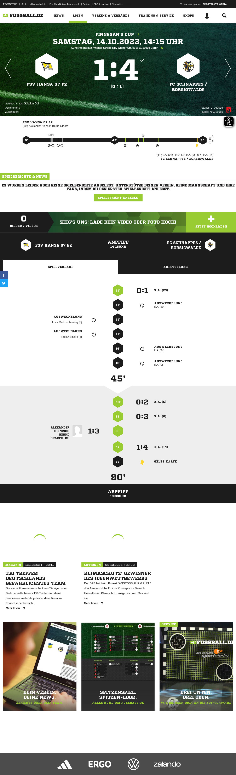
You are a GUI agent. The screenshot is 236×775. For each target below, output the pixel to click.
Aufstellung (175, 266)
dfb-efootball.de (38, 4)
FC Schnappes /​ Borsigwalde (188, 87)
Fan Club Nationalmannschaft (65, 4)
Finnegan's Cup (118, 34)
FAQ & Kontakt (101, 4)
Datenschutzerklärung (29, 765)
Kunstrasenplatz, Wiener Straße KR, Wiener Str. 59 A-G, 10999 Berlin (118, 48)
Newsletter (117, 4)
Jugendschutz (77, 765)
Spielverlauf (60, 266)
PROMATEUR (10, 4)
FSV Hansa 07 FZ (47, 84)
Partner (86, 4)
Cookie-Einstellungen (124, 765)
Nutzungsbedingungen (55, 765)
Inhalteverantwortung (99, 765)
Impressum (8, 765)
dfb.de (24, 4)
